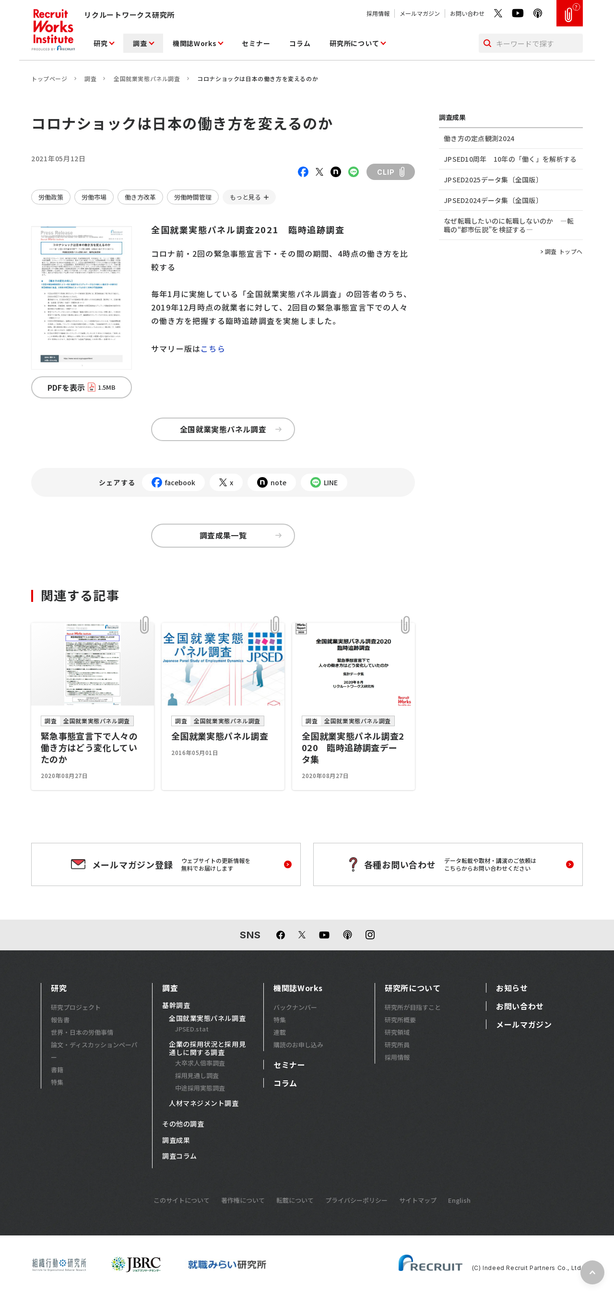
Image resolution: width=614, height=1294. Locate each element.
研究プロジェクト (76, 1007)
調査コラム (179, 1156)
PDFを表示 (81, 387)
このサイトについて (182, 1200)
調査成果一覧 (241, 535)
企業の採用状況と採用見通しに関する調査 (207, 1048)
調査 (140, 43)
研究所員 (397, 1044)
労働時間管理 (193, 197)
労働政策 (50, 197)
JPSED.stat (192, 1028)
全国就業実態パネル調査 (147, 78)
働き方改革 (140, 197)
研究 (100, 43)
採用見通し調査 (197, 1075)
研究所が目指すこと (413, 1007)
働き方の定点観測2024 (479, 138)
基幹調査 (176, 1005)
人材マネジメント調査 (204, 1103)
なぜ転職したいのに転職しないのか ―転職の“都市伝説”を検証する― (509, 225)
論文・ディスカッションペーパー (94, 1051)
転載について (295, 1200)
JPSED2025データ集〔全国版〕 (493, 179)
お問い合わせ (467, 13)
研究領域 (397, 1032)
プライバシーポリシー (356, 1200)
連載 (279, 1032)
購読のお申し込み (298, 1044)
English (459, 1200)
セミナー (256, 43)
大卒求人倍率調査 (200, 1062)
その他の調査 (183, 1124)
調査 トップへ (564, 251)
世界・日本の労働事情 (82, 1032)
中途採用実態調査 (200, 1087)
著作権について (243, 1200)
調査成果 (176, 1140)
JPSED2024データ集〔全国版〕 (493, 200)
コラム (299, 43)
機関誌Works (195, 43)
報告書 (60, 1019)
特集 (57, 1082)
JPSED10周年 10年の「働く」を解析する (510, 159)
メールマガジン (420, 13)
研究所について (354, 43)
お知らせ (512, 988)
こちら (213, 348)
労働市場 (94, 197)
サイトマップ (418, 1200)
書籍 (57, 1069)
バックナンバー (295, 1007)
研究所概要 (400, 1019)
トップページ (49, 78)
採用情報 (378, 13)
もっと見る (245, 197)
